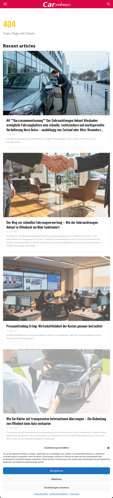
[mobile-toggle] (5, 4)
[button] (108, 447)
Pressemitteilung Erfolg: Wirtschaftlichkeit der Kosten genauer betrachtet (54, 326)
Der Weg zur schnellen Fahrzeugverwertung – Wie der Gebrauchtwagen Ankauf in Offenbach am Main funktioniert (52, 224)
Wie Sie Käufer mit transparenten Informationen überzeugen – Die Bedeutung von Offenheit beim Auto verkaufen (56, 421)
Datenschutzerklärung (58, 494)
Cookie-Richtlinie (41, 494)
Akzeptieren (56, 470)
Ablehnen (56, 479)
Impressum (74, 494)
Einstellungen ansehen (56, 487)
